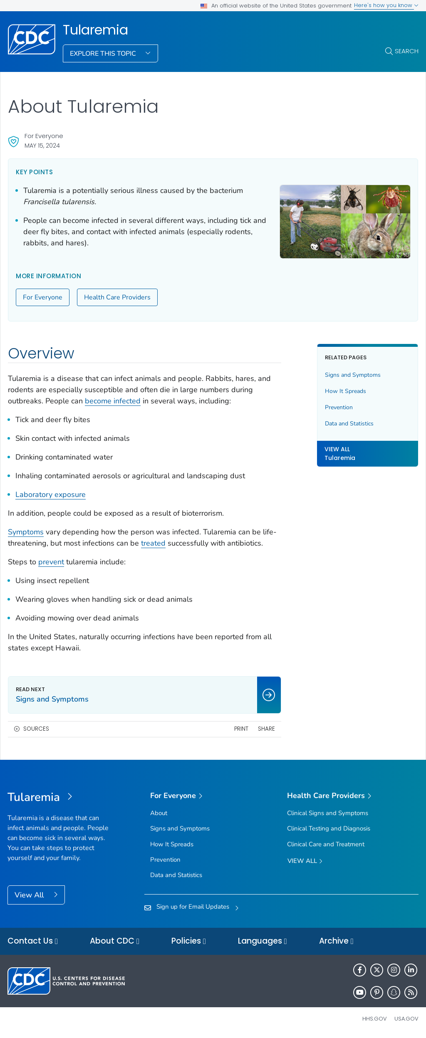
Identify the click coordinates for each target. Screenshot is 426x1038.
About (158, 813)
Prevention (339, 407)
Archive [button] (336, 941)
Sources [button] (36, 729)
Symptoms (26, 532)
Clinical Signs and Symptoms (327, 813)
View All (30, 895)
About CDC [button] (114, 941)
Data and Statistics (349, 424)
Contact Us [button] (32, 941)
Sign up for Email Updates (192, 906)
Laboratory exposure (50, 494)
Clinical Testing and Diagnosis (328, 828)
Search (407, 51)
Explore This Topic (104, 53)
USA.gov (406, 1019)
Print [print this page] (241, 729)
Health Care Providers (117, 297)
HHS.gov (374, 1019)
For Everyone (42, 297)
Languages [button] (262, 941)
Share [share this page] (266, 729)
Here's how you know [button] (386, 5)
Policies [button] (188, 941)
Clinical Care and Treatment (325, 844)
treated (153, 543)
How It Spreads (345, 391)
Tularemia (95, 30)
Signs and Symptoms (353, 375)
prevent (51, 562)
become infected (113, 401)
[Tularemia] (58, 798)
